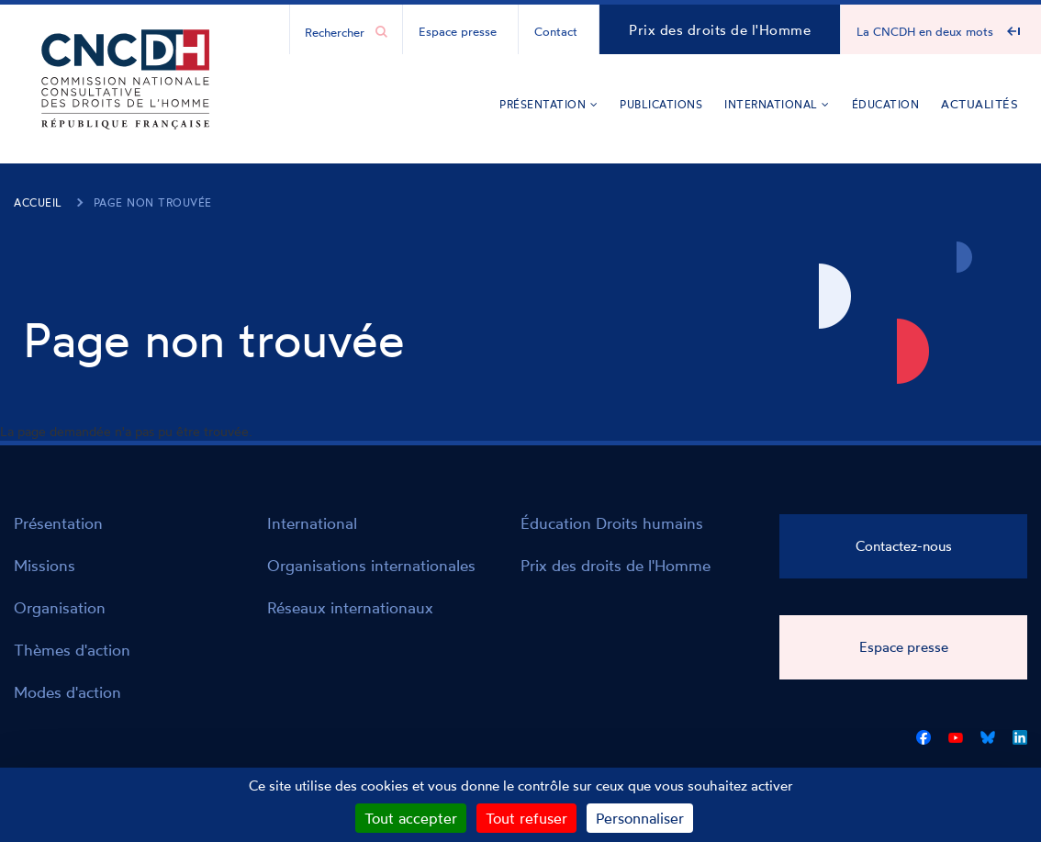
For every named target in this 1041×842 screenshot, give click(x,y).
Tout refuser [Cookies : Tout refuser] (526, 818)
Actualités (979, 103)
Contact (555, 31)
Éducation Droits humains (611, 523)
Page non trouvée (153, 202)
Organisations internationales (371, 565)
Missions (44, 565)
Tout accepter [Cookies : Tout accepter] (410, 818)
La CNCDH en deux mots (924, 31)
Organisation (60, 607)
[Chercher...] (337, 31)
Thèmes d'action (72, 649)
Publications (661, 104)
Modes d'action (67, 692)
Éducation (886, 104)
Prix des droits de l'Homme (720, 30)
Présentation (548, 104)
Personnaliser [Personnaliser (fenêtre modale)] (640, 818)
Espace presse (458, 31)
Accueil (38, 202)
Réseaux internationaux (350, 607)
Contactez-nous (904, 546)
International (777, 104)
